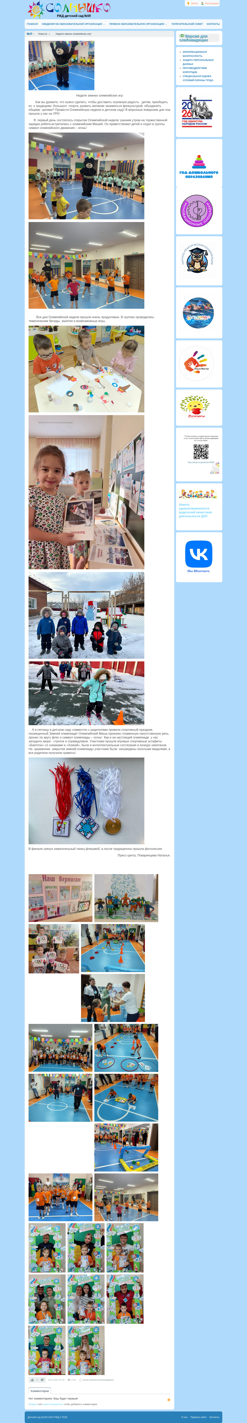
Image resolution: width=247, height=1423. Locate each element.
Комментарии (40, 1391)
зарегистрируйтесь (53, 1404)
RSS (168, 1400)
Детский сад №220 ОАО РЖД (43, 1417)
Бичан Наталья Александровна (98, 1380)
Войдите (33, 1404)
